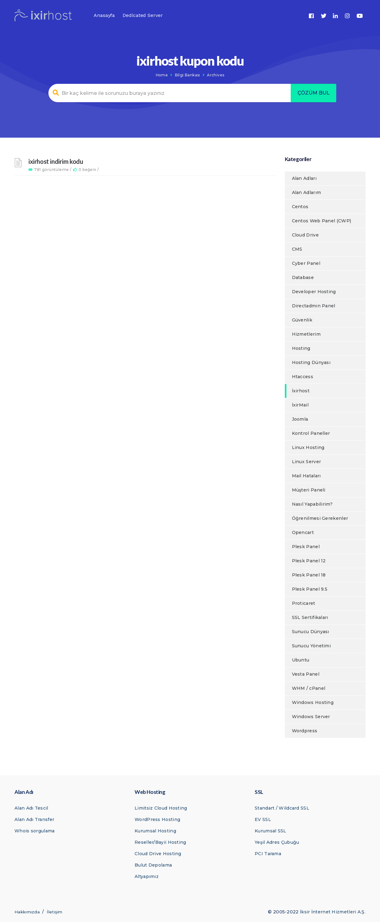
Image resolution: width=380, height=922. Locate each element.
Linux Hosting (308, 447)
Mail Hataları (306, 476)
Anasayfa (104, 15)
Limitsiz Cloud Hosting (161, 808)
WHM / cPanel (308, 688)
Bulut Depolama (153, 865)
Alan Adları (304, 178)
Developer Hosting (314, 291)
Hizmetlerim (306, 334)
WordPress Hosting (157, 819)
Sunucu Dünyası (310, 631)
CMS (297, 249)
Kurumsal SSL (270, 831)
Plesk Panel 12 (309, 561)
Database (303, 277)
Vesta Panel (305, 674)
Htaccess (302, 376)
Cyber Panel (306, 263)
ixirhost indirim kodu (55, 161)
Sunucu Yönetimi (311, 646)
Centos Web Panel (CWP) (321, 221)
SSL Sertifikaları (310, 617)
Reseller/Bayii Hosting (160, 842)
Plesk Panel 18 (309, 575)
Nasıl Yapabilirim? (312, 504)
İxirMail (300, 405)
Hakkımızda (27, 911)
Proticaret (303, 603)
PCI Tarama (268, 853)
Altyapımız (147, 876)
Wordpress (304, 731)
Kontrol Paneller (311, 433)
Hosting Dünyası (311, 362)
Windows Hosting (313, 702)
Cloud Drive (305, 235)
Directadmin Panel (313, 306)
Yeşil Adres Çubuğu (277, 842)
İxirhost (300, 391)
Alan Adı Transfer (34, 819)
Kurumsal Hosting (155, 831)
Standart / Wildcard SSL (282, 808)
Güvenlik (302, 320)
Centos (300, 206)
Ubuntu (300, 660)
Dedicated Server (143, 15)
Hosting (301, 348)
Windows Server (311, 716)
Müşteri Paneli (308, 490)
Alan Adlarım (306, 192)
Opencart (303, 532)
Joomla (300, 419)
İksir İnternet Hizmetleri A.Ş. (333, 912)
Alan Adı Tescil (31, 808)
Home (162, 75)
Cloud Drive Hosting (158, 853)
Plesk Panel (306, 546)
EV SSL (263, 819)
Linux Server (306, 461)
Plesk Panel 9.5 (310, 589)
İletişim (54, 911)
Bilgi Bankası (187, 75)
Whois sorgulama (34, 831)
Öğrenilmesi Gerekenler (320, 518)
